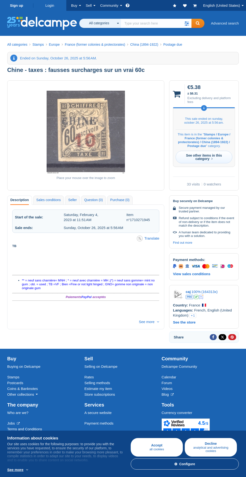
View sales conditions (191, 274)
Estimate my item (98, 389)
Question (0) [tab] (93, 200)
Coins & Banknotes (22, 389)
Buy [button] (74, 5)
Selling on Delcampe (100, 366)
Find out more (182, 242)
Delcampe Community (179, 366)
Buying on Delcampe (23, 366)
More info (71, 470)
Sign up (16, 5)
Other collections (20, 394)
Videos (167, 389)
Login (49, 5)
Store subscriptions (99, 394)
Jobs (13, 423)
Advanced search (225, 23)
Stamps (13, 377)
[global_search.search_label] (156, 23)
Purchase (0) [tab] (119, 200)
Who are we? (17, 413)
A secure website (97, 413)
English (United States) (221, 5)
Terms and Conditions (24, 429)
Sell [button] (89, 5)
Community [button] (109, 5)
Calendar (169, 377)
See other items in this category (204, 157)
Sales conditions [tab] (48, 200)
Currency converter (177, 413)
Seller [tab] (72, 200)
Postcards (15, 383)
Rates (89, 377)
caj (188, 291)
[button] (186, 23)
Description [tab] (19, 200)
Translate (148, 238)
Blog (168, 394)
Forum (167, 383)
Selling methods (97, 383)
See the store (184, 322)
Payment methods (98, 423)
